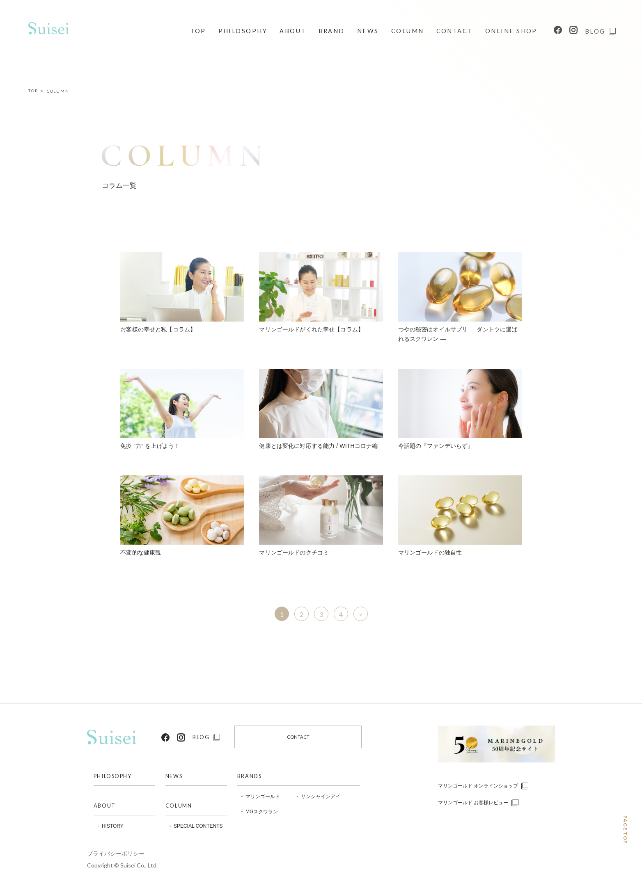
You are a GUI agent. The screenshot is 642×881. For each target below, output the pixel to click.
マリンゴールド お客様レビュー (473, 803)
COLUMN (407, 30)
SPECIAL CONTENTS (196, 826)
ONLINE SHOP (511, 30)
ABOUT (293, 30)
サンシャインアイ (320, 796)
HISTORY (113, 826)
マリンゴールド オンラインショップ (478, 786)
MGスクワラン (261, 811)
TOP (198, 30)
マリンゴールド (262, 796)
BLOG (595, 31)
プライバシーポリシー (115, 853)
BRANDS (249, 776)
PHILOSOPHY (243, 30)
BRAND (332, 30)
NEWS (368, 30)
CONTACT (454, 30)
